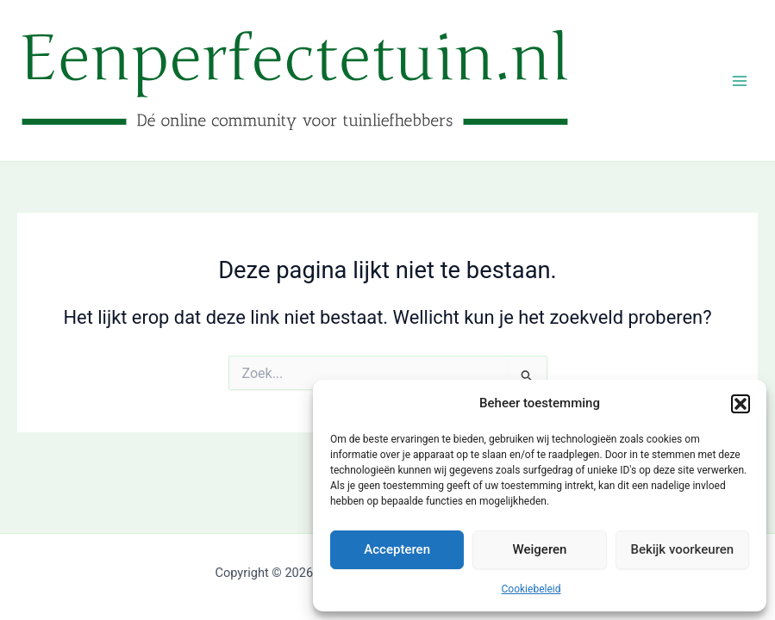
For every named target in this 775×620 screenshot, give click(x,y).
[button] (740, 403)
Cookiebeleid (531, 589)
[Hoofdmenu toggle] (740, 81)
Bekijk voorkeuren (682, 549)
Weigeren (540, 549)
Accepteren (397, 549)
